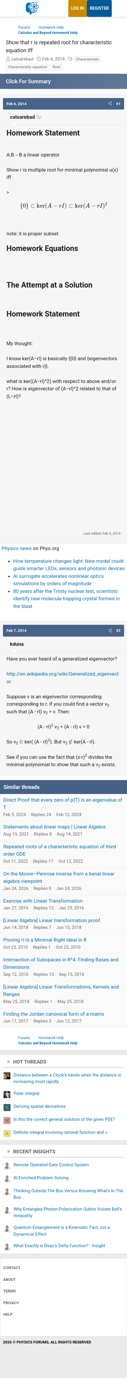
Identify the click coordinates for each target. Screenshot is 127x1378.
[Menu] (11, 8)
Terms (9, 1291)
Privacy (11, 1303)
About (9, 1279)
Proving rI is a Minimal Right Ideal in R (45, 940)
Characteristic (87, 59)
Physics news (16, 548)
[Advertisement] (63, 465)
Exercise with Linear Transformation (43, 901)
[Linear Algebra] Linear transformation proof (51, 920)
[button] (110, 104)
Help (8, 1314)
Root (56, 67)
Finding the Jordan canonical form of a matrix (53, 1014)
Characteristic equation (27, 67)
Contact (12, 1268)
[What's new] (117, 8)
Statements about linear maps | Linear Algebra (54, 827)
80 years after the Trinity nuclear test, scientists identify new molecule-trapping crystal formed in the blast (66, 598)
